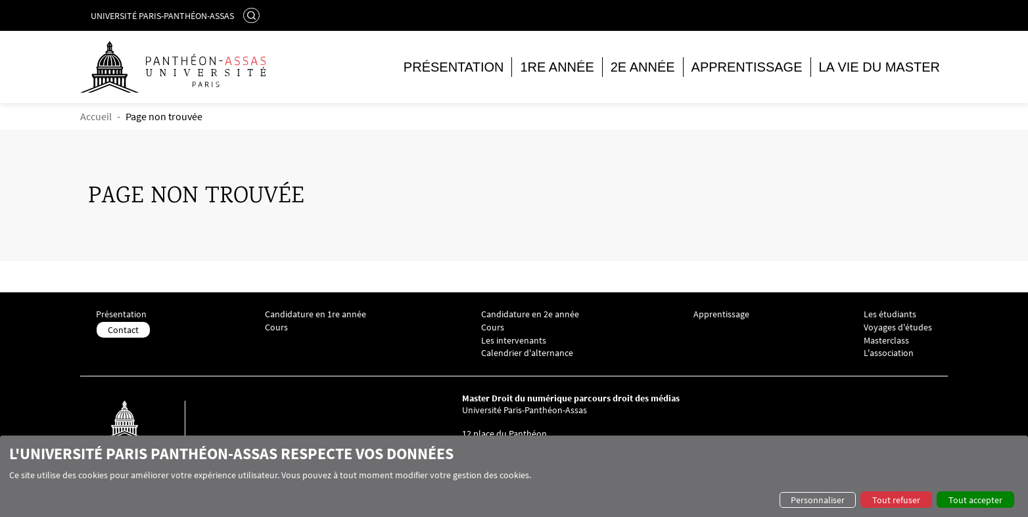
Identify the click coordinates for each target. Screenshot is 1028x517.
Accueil (96, 116)
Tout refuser (896, 500)
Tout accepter (975, 500)
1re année (557, 67)
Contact (123, 330)
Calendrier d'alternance (527, 353)
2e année (643, 67)
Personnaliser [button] (818, 500)
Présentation (454, 67)
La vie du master (880, 67)
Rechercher (253, 15)
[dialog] (514, 476)
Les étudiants (890, 314)
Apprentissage (747, 67)
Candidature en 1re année (315, 314)
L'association (889, 353)
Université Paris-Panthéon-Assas (162, 15)
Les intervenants (513, 340)
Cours (276, 327)
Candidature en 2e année (530, 314)
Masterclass (886, 340)
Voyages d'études (898, 327)
